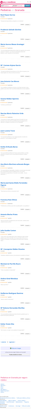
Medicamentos (19, 402)
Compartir (27, 24)
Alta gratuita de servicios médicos (7, 398)
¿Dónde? (14, 5)
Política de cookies (26, 406)
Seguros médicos (12, 400)
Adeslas (2, 384)
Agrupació (3, 385)
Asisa (2, 386)
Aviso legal (18, 406)
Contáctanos (11, 406)
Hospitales (2, 402)
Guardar (22, 24)
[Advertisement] (15, 366)
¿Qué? (2, 5)
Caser (2, 388)
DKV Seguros (3, 389)
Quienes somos (3, 406)
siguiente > (12, 342)
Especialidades (3, 400)
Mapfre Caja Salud (5, 390)
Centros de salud (10, 402)
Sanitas (2, 392)
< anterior (3, 342)
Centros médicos (21, 400)
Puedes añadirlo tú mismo (15, 354)
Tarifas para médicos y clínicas (23, 398)
